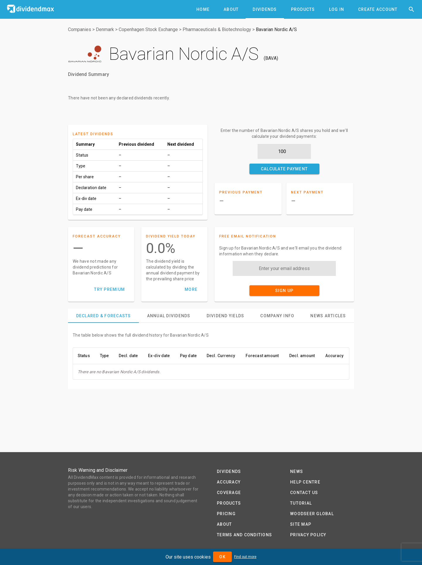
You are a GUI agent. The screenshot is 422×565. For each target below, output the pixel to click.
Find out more (245, 557)
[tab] (203, 9)
